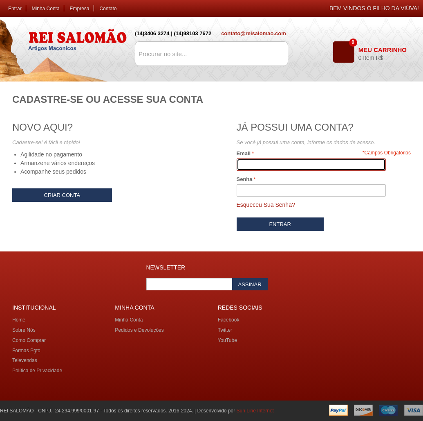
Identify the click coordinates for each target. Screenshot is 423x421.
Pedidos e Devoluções (139, 330)
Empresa (80, 8)
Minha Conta (46, 8)
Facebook (228, 320)
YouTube (227, 340)
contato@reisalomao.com (253, 33)
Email (244, 153)
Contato (107, 8)
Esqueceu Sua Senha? (266, 204)
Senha (245, 179)
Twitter (225, 330)
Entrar (15, 8)
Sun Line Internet (255, 411)
